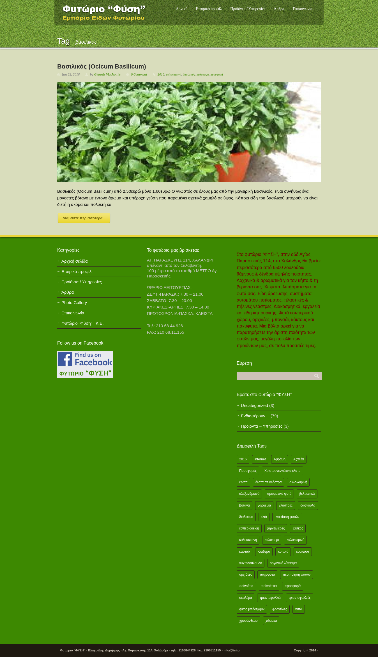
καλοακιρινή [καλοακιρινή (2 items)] (248, 540)
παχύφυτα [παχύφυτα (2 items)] (267, 574)
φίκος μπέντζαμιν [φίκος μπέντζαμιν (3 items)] (251, 609)
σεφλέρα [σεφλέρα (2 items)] (245, 598)
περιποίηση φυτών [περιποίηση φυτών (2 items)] (296, 574)
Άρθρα (279, 9)
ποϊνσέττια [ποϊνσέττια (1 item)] (269, 586)
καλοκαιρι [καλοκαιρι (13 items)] (272, 540)
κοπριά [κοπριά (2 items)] (283, 552)
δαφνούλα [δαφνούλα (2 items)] (307, 505)
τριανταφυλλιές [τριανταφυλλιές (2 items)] (300, 598)
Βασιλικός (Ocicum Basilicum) (101, 66)
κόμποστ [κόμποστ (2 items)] (302, 552)
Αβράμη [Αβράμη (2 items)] (279, 459)
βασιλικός (189, 74)
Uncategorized (254, 405)
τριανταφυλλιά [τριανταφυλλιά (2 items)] (270, 598)
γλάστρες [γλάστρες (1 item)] (285, 505)
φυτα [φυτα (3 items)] (298, 609)
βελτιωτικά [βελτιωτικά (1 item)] (307, 494)
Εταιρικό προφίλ (209, 9)
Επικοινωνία (302, 9)
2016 (161, 74)
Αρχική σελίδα (74, 261)
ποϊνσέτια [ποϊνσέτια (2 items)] (246, 586)
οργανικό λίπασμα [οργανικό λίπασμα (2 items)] (283, 563)
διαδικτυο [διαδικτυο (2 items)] (246, 517)
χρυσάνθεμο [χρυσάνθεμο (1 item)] (248, 621)
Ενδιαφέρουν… (255, 415)
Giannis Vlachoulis (107, 74)
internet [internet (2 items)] (260, 459)
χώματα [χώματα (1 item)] (271, 621)
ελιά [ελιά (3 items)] (264, 517)
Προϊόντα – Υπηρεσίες (261, 426)
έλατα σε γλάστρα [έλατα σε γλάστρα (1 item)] (268, 482)
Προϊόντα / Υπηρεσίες (247, 9)
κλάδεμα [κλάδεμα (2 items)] (264, 552)
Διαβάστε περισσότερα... (84, 218)
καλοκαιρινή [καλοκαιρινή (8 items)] (295, 540)
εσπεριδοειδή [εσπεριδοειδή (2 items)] (249, 528)
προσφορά (217, 74)
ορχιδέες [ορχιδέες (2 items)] (245, 574)
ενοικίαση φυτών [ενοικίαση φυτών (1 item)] (287, 517)
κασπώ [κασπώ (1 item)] (244, 552)
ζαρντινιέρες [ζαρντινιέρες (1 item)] (276, 528)
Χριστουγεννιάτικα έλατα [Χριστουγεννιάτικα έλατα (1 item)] (282, 471)
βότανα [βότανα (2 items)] (244, 505)
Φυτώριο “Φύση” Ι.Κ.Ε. (82, 323)
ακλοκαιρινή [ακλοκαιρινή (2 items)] (298, 482)
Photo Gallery (74, 302)
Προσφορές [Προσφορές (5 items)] (248, 471)
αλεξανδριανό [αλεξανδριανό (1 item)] (249, 494)
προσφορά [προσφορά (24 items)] (293, 586)
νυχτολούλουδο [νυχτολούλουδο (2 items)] (250, 563)
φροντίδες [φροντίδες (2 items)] (279, 609)
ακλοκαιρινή (173, 74)
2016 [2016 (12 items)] (243, 459)
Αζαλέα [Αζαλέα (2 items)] (298, 459)
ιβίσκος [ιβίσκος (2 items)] (297, 528)
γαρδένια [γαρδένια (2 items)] (264, 505)
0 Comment (139, 74)
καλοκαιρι (203, 74)
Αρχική (181, 9)
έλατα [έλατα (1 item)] (243, 482)
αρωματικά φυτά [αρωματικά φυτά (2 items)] (279, 494)
